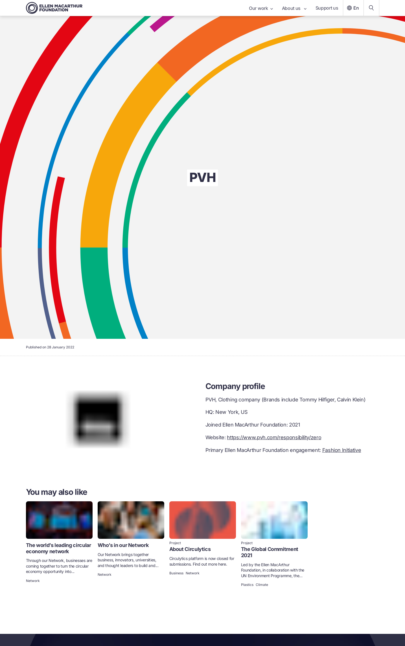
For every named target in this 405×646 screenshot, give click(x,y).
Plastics (247, 585)
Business (176, 573)
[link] (59, 544)
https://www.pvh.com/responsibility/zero (274, 437)
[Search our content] (371, 8)
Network (33, 581)
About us (294, 8)
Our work (261, 8)
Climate (262, 585)
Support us (327, 8)
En (352, 8)
